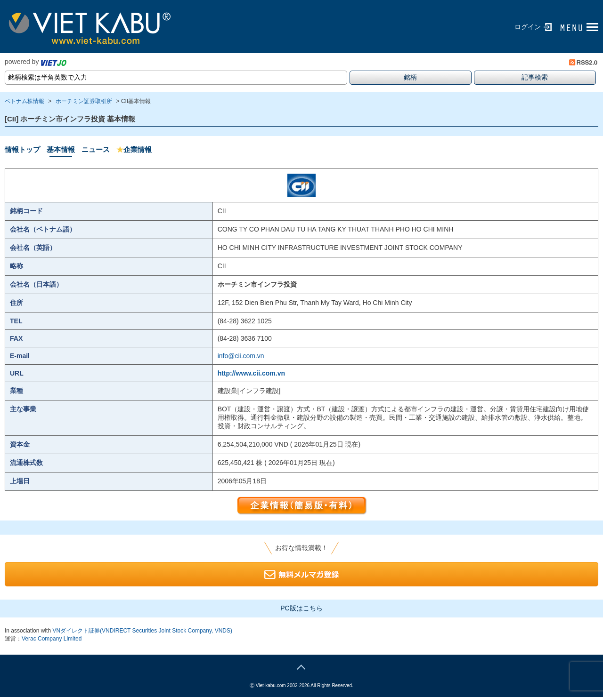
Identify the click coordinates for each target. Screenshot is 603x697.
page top (301, 666)
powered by (35, 61)
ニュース (95, 149)
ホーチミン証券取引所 (84, 101)
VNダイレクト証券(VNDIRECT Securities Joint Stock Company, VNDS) (142, 630)
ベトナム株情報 (24, 101)
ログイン (527, 27)
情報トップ (22, 149)
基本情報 (61, 149)
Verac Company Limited (51, 638)
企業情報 (134, 149)
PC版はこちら (301, 608)
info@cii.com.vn (241, 356)
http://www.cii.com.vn (251, 373)
